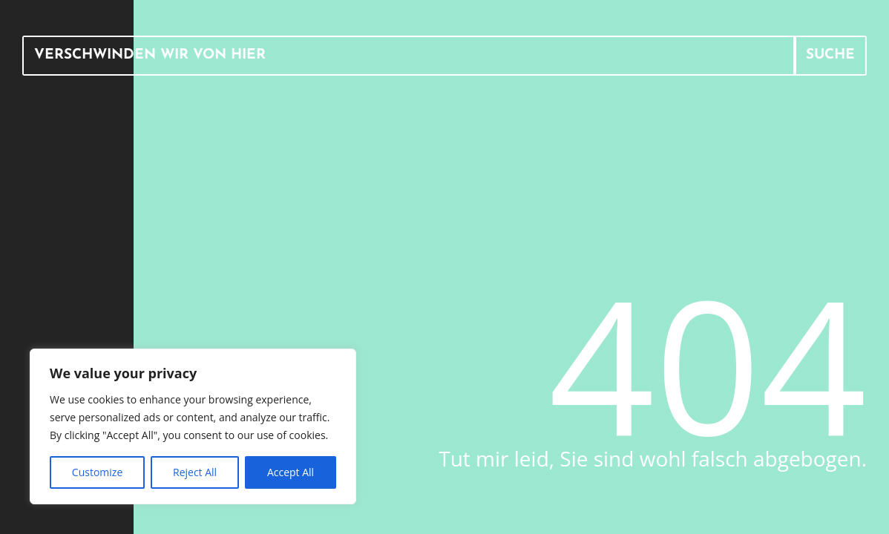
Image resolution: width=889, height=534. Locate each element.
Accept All (290, 472)
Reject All (195, 472)
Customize (97, 472)
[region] (193, 426)
